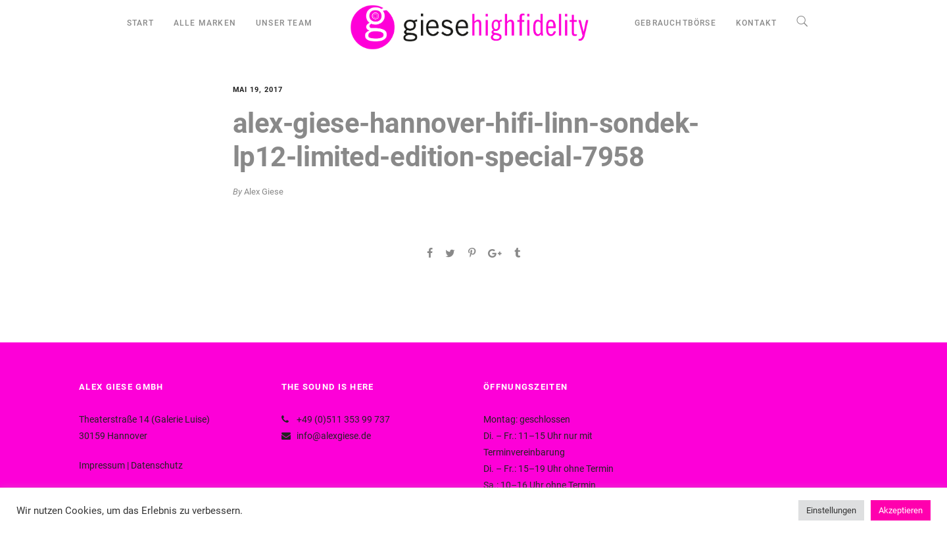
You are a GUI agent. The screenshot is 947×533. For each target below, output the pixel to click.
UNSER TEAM (284, 23)
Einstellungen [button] (831, 510)
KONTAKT (756, 23)
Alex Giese (263, 192)
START (140, 23)
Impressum (102, 465)
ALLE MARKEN (205, 23)
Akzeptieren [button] (901, 510)
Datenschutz (157, 465)
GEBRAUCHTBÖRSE (675, 23)
